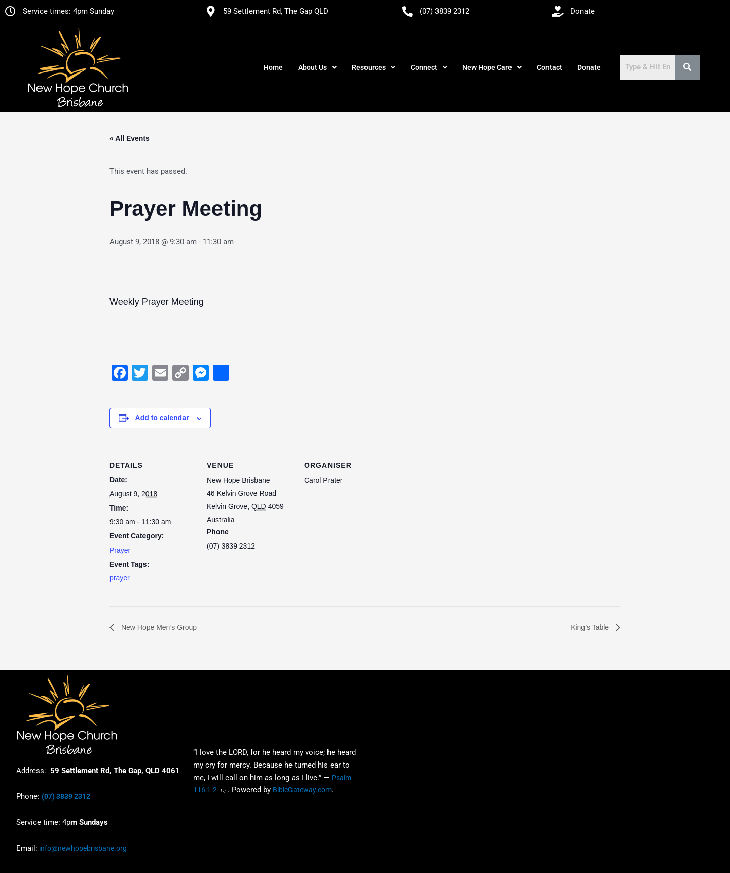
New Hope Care (492, 67)
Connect (429, 67)
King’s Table (591, 627)
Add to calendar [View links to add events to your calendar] (162, 418)
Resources (373, 67)
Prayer (120, 550)
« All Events (130, 138)
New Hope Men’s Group (158, 627)
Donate (589, 67)
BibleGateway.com (302, 790)
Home (273, 67)
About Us (317, 67)
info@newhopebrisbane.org (82, 848)
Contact (549, 67)
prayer (120, 578)
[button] (317, 67)
